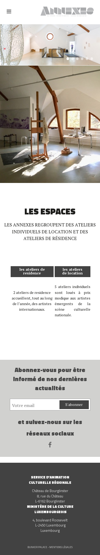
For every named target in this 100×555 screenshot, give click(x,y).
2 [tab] (72, 58)
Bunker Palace (37, 547)
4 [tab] (82, 58)
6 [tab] (91, 58)
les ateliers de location (72, 271)
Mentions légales (61, 547)
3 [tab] (77, 58)
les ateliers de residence (32, 271)
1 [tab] (67, 58)
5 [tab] (87, 58)
